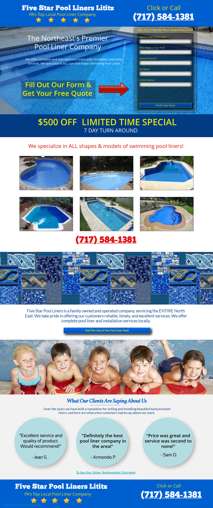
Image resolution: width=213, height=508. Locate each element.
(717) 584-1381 (163, 17)
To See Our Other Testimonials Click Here (106, 472)
